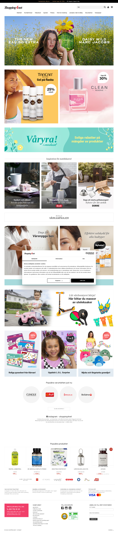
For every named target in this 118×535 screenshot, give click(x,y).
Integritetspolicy (38, 519)
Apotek (45, 13)
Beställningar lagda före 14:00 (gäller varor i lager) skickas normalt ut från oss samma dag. (45, 491)
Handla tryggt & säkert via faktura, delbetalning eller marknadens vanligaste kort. (100, 492)
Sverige (110, 530)
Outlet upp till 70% (58, 1)
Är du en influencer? (38, 514)
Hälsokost (38, 13)
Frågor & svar (37, 509)
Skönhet (19, 13)
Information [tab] (59, 258)
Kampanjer (98, 13)
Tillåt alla (82, 280)
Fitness (52, 13)
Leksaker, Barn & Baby (76, 13)
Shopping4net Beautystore (40, 524)
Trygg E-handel (37, 525)
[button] (111, 7)
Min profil (35, 507)
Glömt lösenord (37, 510)
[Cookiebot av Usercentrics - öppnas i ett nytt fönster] (87, 253)
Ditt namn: (92, 507)
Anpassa (58, 280)
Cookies (35, 517)
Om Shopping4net (37, 522)
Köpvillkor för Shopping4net (41, 520)
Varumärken (88, 13)
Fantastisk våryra (44, 1)
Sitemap (19, 530)
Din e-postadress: (94, 513)
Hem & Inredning (62, 13)
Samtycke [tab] (34, 258)
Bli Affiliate (36, 515)
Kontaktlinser (28, 13)
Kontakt (35, 512)
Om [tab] (84, 258)
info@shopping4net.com (13, 514)
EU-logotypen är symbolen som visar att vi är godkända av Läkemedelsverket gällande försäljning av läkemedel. (73, 492)
